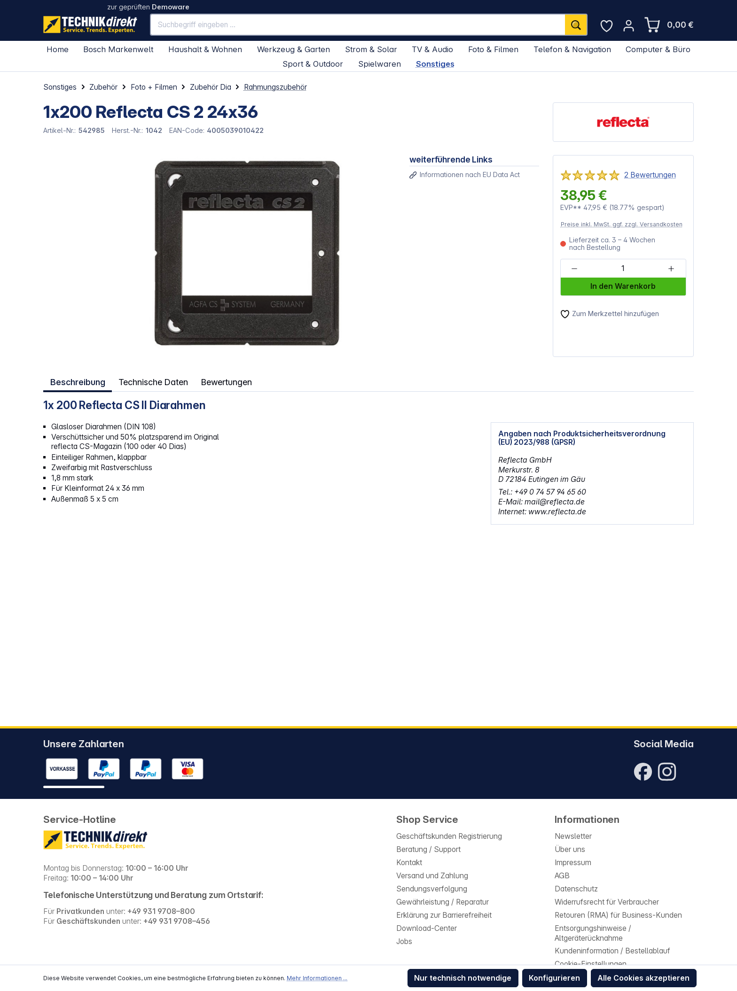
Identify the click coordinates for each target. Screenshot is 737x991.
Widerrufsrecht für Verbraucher (607, 902)
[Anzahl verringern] (574, 269)
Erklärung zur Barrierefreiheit (444, 915)
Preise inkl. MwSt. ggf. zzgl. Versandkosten (621, 224)
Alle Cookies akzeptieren (643, 978)
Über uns (570, 849)
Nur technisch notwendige (462, 978)
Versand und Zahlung (432, 875)
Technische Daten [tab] (153, 381)
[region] (219, 256)
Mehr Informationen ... (317, 978)
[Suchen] (576, 25)
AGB (562, 875)
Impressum (573, 862)
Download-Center (426, 928)
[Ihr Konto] (628, 25)
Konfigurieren (554, 978)
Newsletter (573, 836)
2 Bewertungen (650, 174)
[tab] (77, 381)
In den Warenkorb (623, 286)
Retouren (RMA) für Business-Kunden (618, 915)
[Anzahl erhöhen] (671, 269)
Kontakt (409, 862)
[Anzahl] (623, 269)
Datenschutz (576, 888)
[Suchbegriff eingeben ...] (358, 25)
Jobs (404, 941)
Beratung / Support (428, 849)
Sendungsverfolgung (431, 888)
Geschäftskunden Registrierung (449, 836)
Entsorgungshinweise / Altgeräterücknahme (593, 933)
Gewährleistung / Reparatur (442, 902)
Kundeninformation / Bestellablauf (612, 950)
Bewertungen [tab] (228, 381)
